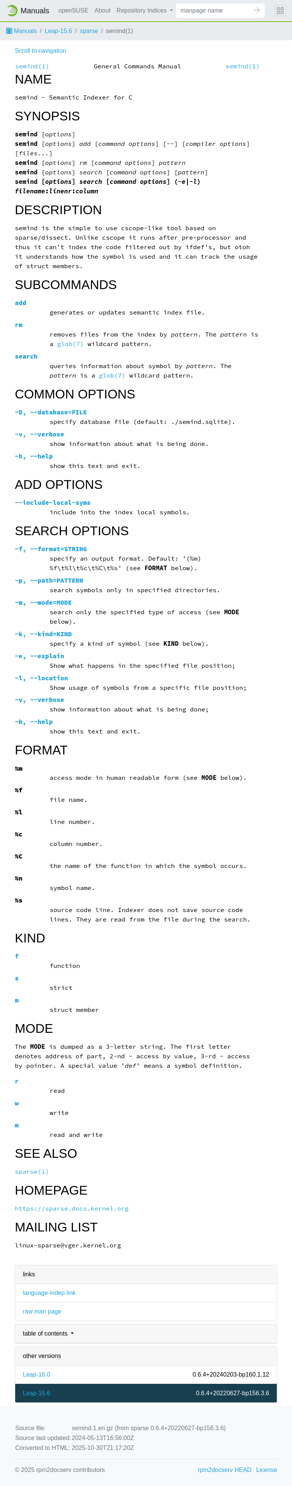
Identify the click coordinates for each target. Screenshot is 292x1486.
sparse (89, 31)
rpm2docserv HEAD (224, 1470)
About (103, 10)
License (266, 1470)
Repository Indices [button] (142, 10)
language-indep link (49, 1293)
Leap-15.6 (58, 31)
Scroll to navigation (40, 50)
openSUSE (74, 10)
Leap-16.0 (36, 1374)
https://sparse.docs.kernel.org (72, 1209)
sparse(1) (32, 1172)
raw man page (42, 1311)
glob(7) (70, 344)
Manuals (21, 31)
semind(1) (32, 66)
